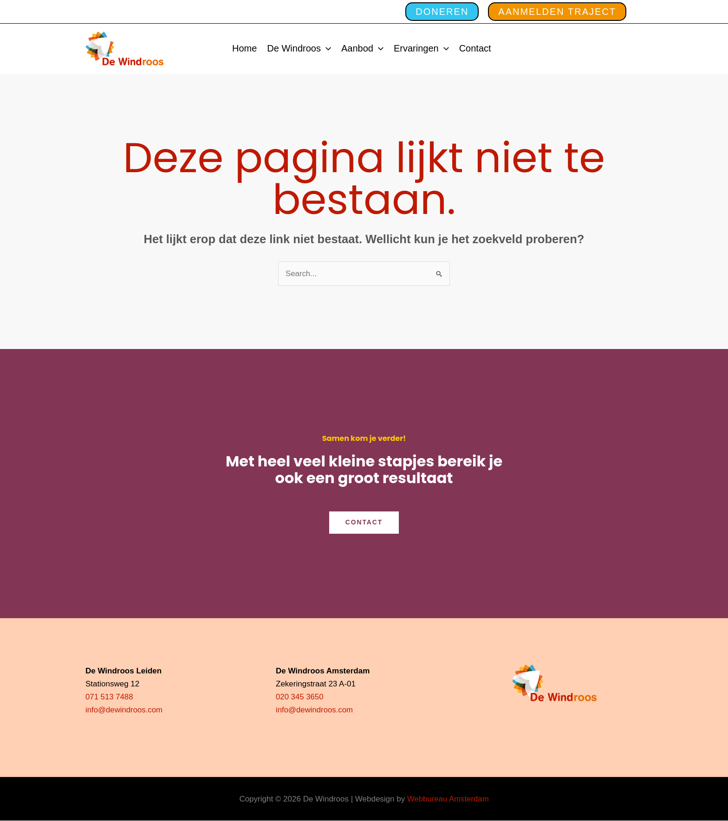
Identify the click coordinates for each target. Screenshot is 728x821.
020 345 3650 (300, 697)
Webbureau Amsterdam (448, 799)
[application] (326, 48)
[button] (437, 11)
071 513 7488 (109, 697)
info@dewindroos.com (124, 710)
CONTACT (364, 522)
